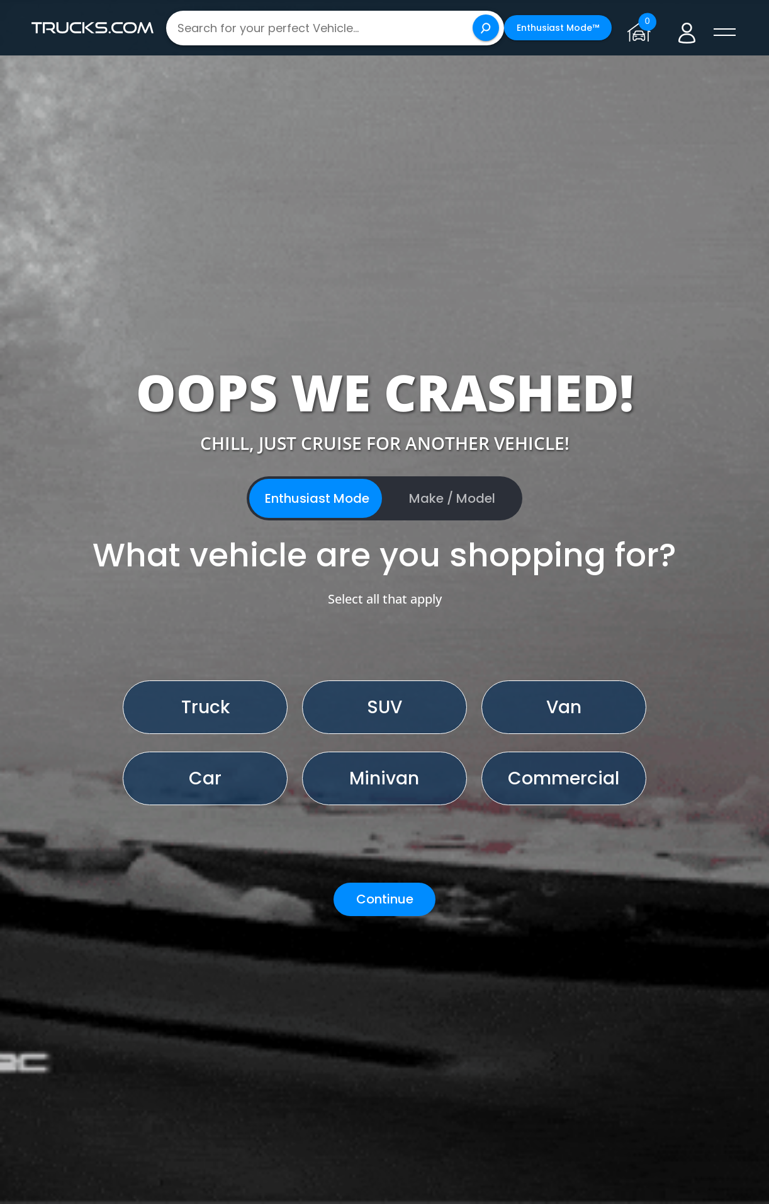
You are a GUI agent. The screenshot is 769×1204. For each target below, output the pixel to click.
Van (563, 707)
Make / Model (452, 498)
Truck (205, 707)
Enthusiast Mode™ (558, 27)
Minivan (384, 778)
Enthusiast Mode (317, 498)
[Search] (486, 27)
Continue (384, 899)
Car (205, 778)
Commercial (563, 778)
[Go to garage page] (641, 28)
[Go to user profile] (686, 28)
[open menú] (725, 32)
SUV (384, 707)
